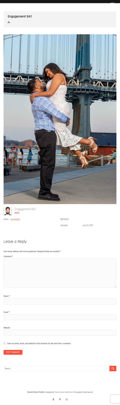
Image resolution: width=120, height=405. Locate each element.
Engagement (15, 219)
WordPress (68, 392)
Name (7, 296)
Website (7, 328)
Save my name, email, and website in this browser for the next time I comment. (39, 343)
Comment (8, 256)
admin (17, 213)
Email (6, 312)
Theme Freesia (59, 392)
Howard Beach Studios (36, 392)
